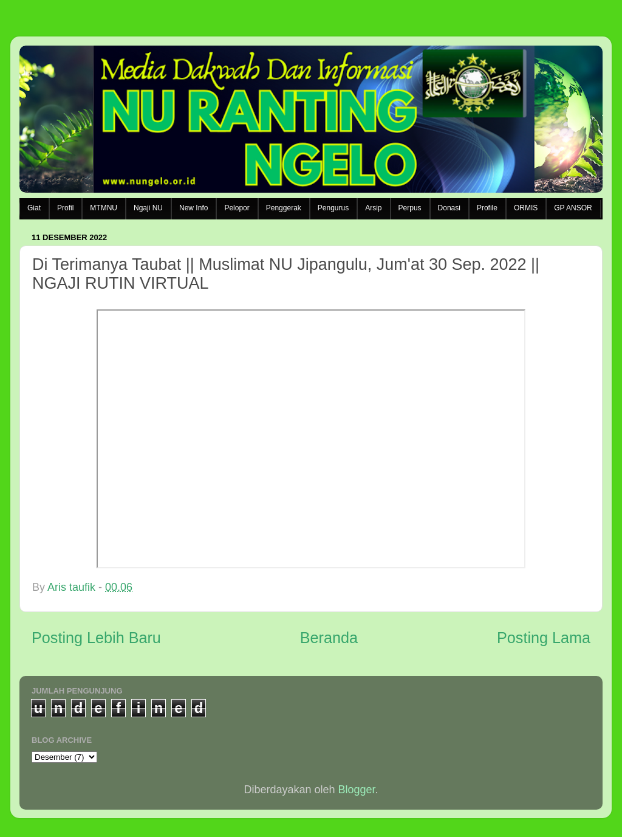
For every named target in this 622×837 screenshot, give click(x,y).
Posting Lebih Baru (96, 637)
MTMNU (103, 208)
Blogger (356, 790)
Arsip (373, 208)
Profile (487, 208)
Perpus (410, 208)
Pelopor (236, 208)
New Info (193, 208)
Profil (65, 208)
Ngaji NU (148, 208)
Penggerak (283, 208)
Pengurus (333, 208)
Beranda (329, 637)
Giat (34, 208)
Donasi (449, 208)
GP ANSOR (573, 208)
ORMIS (526, 208)
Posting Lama (543, 637)
